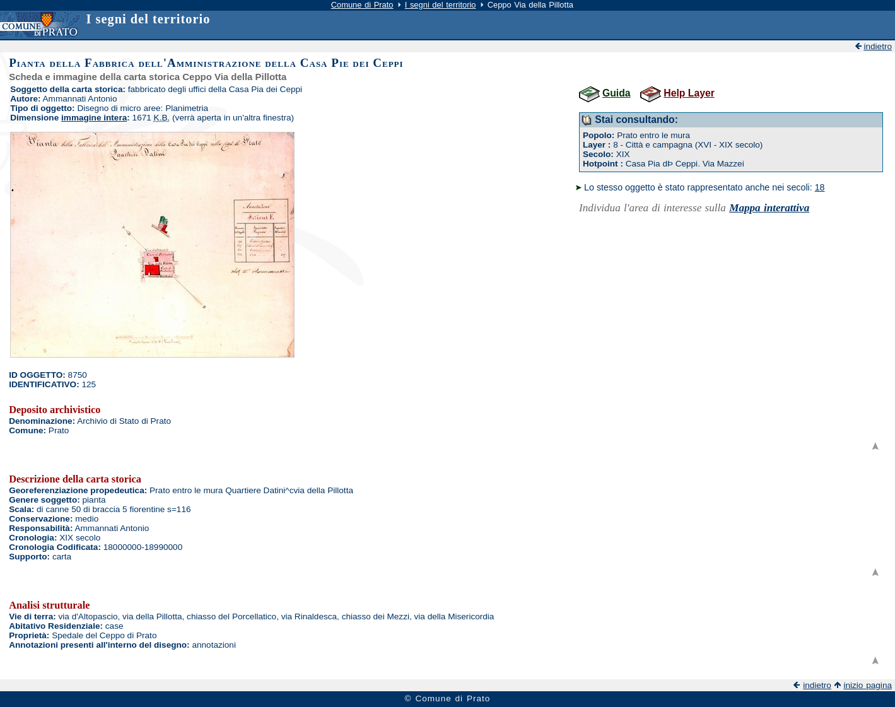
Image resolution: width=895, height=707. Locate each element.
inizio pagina (867, 685)
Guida (616, 93)
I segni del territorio (440, 4)
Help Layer (689, 93)
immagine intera (94, 117)
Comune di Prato (362, 4)
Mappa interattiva (769, 208)
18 (820, 187)
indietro (877, 46)
